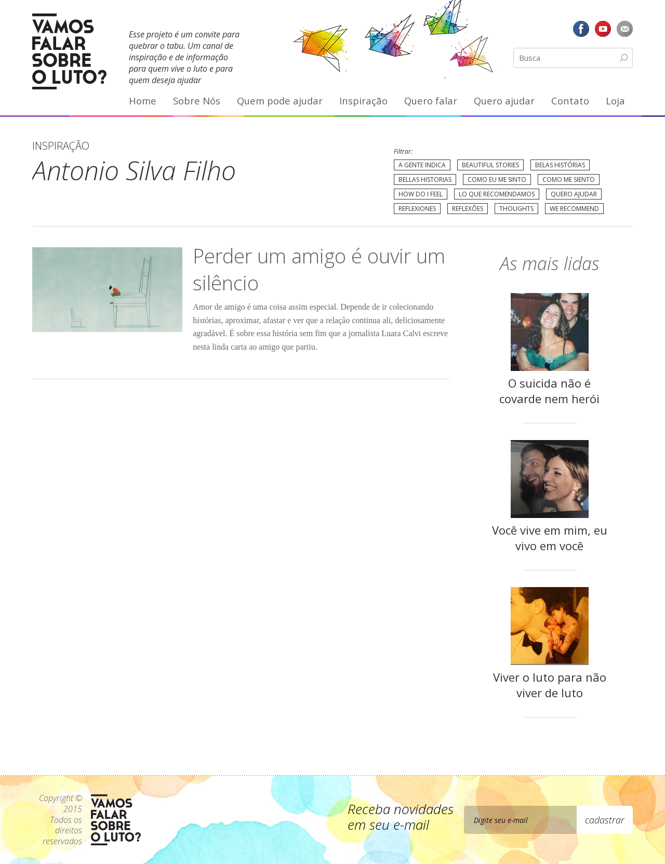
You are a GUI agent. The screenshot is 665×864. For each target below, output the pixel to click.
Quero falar (430, 100)
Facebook (581, 28)
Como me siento (568, 179)
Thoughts (516, 208)
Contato (570, 100)
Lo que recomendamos (497, 194)
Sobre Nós (196, 100)
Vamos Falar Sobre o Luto (69, 51)
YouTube (602, 28)
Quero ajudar (504, 100)
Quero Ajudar (574, 194)
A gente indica (422, 165)
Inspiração (363, 100)
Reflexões (467, 208)
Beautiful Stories (490, 165)
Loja (615, 100)
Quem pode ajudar (280, 100)
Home (142, 100)
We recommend (574, 208)
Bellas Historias (424, 179)
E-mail (624, 28)
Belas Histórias (560, 165)
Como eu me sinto (497, 179)
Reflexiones (417, 208)
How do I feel (420, 194)
